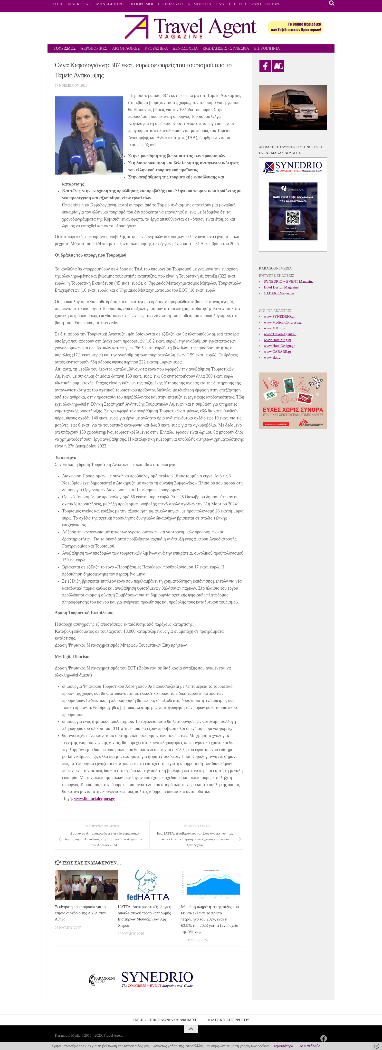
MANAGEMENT (110, 4)
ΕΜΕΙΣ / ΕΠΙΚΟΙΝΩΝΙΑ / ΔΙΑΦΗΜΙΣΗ (165, 1020)
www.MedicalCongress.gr (283, 322)
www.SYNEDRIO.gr (279, 316)
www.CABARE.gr (277, 351)
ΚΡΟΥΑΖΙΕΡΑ (156, 48)
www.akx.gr (273, 357)
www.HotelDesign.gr (279, 346)
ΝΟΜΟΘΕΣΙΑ (199, 4)
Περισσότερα (282, 1046)
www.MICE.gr (275, 328)
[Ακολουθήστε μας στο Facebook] (323, 1038)
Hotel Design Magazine (281, 287)
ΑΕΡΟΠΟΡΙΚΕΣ (93, 48)
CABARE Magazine (279, 293)
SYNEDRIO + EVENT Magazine (289, 281)
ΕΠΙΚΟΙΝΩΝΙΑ (267, 48)
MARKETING (79, 4)
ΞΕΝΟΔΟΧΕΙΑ (185, 48)
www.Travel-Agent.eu (280, 334)
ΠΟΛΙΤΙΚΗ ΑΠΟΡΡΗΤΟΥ (228, 1020)
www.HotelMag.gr (277, 340)
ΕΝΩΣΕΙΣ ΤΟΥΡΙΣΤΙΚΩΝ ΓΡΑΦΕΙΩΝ (247, 4)
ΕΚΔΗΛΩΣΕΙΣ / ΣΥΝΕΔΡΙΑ (226, 48)
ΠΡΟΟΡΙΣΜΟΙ (141, 4)
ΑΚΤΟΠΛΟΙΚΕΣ (126, 48)
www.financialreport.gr (96, 798)
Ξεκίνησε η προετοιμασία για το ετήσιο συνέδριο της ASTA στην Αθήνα (82, 912)
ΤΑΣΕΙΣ (56, 4)
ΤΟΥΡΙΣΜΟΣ (65, 48)
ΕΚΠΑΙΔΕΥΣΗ (170, 4)
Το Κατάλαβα (310, 1046)
